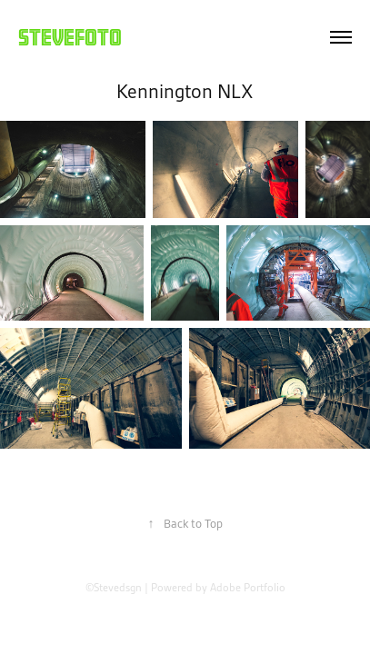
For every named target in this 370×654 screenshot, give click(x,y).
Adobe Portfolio (247, 587)
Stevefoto (70, 36)
